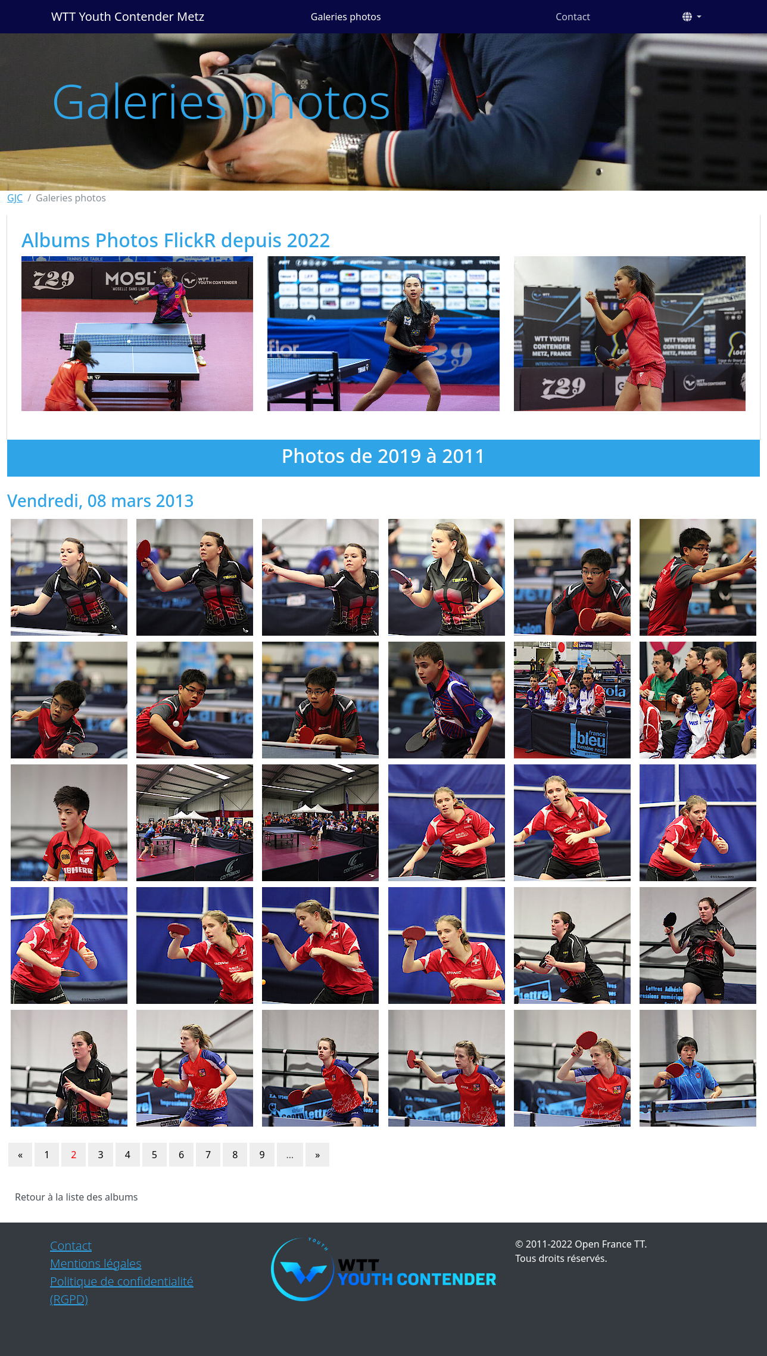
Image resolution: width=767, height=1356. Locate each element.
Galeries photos (346, 16)
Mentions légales (96, 1263)
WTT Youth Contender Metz (127, 16)
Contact (573, 16)
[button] (692, 17)
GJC (15, 197)
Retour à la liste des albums (76, 1196)
